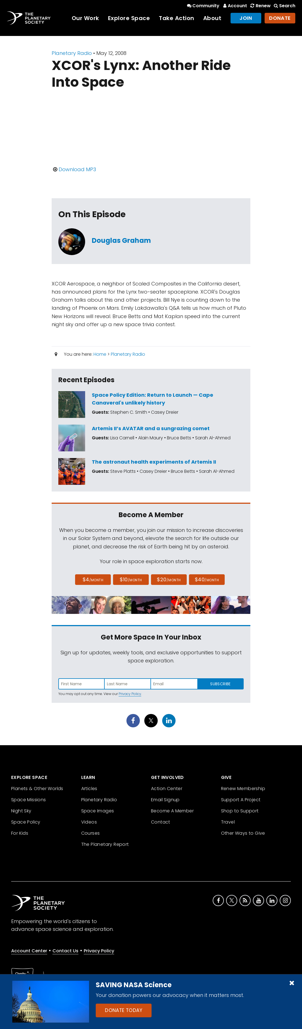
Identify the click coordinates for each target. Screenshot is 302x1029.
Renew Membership (243, 788)
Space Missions (28, 799)
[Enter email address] (174, 683)
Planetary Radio (72, 53)
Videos (89, 822)
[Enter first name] (81, 683)
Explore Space (129, 18)
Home (100, 354)
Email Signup (165, 799)
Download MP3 (77, 169)
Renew (259, 6)
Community (202, 6)
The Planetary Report (105, 844)
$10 (131, 579)
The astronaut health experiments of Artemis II (154, 461)
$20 (169, 579)
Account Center (29, 951)
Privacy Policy (130, 693)
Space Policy (25, 822)
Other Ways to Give (243, 833)
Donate (280, 17)
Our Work (85, 18)
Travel (228, 822)
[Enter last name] (128, 683)
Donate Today (123, 1010)
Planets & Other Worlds (37, 788)
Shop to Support (240, 811)
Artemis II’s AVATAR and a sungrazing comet (151, 428)
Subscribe (220, 684)
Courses (90, 833)
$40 (207, 579)
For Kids (19, 833)
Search (284, 6)
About (212, 18)
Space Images (97, 811)
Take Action (176, 18)
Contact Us (65, 951)
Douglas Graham (121, 240)
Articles (89, 788)
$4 (93, 579)
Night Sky (21, 811)
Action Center (166, 788)
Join (245, 17)
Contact (160, 822)
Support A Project (241, 799)
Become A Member (172, 811)
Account (234, 6)
